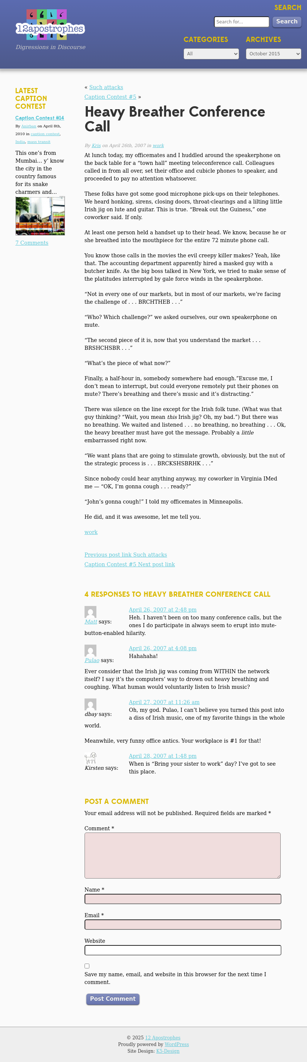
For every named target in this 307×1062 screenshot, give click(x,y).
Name (95, 890)
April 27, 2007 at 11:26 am (164, 702)
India (20, 142)
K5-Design (168, 1051)
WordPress (177, 1044)
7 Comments (31, 243)
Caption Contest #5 (110, 97)
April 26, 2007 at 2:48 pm (163, 610)
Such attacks (106, 87)
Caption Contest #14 (39, 118)
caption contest (45, 134)
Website (95, 941)
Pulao (92, 660)
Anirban (29, 126)
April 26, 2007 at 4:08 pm (163, 648)
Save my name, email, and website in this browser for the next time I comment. (175, 978)
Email (94, 915)
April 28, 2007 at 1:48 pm (163, 756)
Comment (99, 828)
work (158, 145)
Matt (91, 622)
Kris (96, 145)
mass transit (38, 142)
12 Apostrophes (162, 1037)
